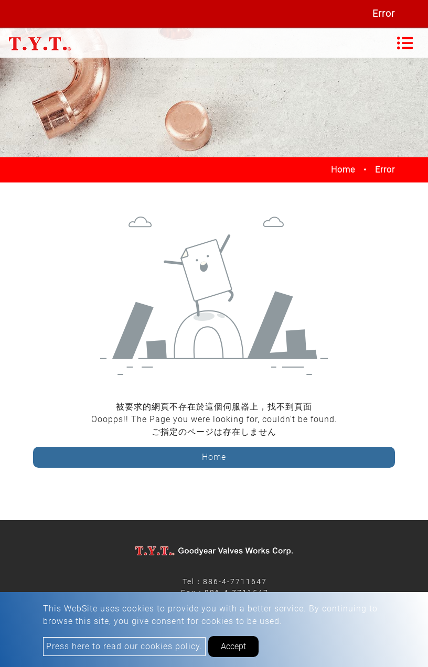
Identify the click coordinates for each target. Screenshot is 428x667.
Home (343, 170)
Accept (233, 646)
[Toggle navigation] (405, 43)
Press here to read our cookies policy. (124, 646)
